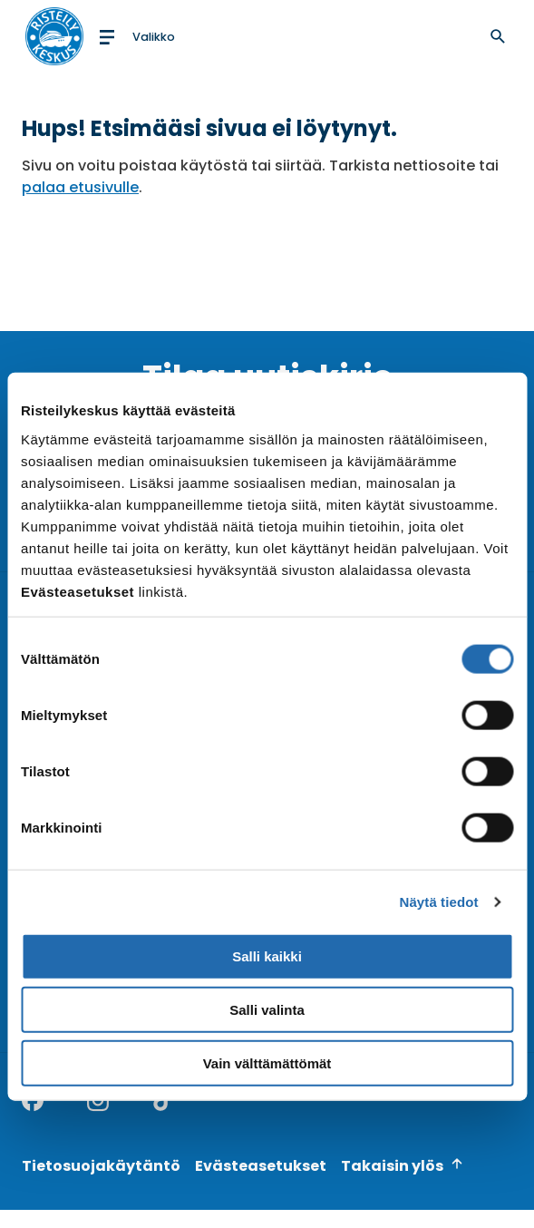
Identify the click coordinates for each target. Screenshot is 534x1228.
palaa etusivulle (80, 187)
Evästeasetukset (260, 1165)
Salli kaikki (267, 956)
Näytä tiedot (439, 902)
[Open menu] (135, 36)
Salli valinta (267, 1010)
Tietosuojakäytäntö (101, 1165)
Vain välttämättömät (267, 1063)
